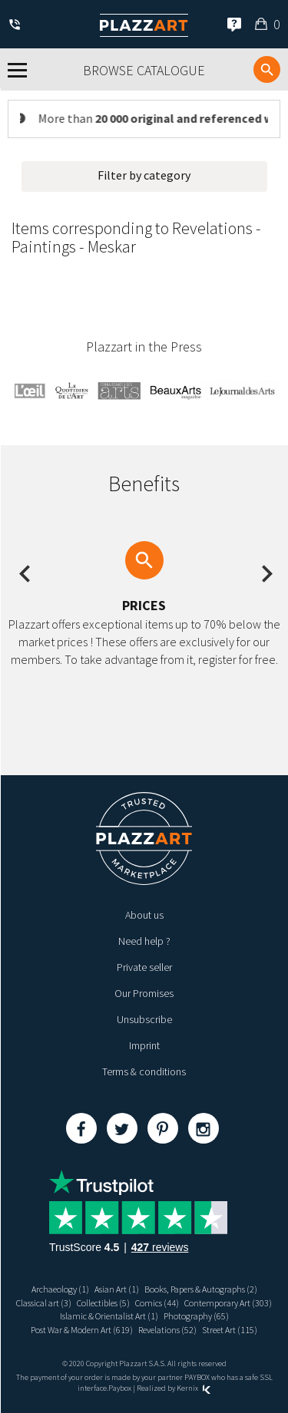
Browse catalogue (144, 70)
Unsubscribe (144, 1019)
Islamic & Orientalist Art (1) (109, 1316)
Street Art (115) (229, 1329)
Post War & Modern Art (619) (82, 1329)
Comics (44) (157, 1303)
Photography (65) (196, 1316)
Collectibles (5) (103, 1303)
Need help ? (144, 941)
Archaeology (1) (60, 1289)
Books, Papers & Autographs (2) (200, 1289)
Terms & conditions (144, 1071)
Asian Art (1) (116, 1289)
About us (144, 915)
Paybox (119, 1388)
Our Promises (144, 993)
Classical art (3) (43, 1303)
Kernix (193, 1388)
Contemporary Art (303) (228, 1303)
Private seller (144, 967)
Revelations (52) (167, 1329)
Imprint (144, 1045)
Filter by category (144, 175)
